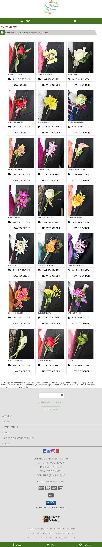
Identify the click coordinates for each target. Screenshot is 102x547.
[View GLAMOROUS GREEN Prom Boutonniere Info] (51, 57)
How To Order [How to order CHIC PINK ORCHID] (51, 180)
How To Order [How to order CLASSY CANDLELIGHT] (21, 371)
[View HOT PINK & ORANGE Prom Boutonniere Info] (21, 296)
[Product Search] (51, 395)
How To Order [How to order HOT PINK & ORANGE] (21, 323)
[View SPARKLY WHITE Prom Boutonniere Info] (80, 57)
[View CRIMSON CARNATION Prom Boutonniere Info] (21, 105)
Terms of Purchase (52, 537)
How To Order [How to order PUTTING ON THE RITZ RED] (21, 84)
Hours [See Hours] (85, 544)
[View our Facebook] (44, 452)
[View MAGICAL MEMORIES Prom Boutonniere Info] (80, 296)
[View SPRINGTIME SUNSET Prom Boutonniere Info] (80, 200)
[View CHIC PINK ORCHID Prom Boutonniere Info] (51, 153)
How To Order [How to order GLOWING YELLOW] (51, 323)
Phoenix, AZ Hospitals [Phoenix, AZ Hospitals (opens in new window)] (64, 529)
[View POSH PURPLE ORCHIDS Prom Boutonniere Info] (80, 248)
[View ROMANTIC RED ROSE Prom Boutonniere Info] (51, 344)
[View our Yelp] (57, 452)
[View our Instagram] (53, 452)
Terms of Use (69, 537)
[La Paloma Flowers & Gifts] (51, 14)
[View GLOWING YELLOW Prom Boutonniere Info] (51, 296)
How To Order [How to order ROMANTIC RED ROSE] (51, 371)
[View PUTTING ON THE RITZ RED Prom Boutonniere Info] (21, 57)
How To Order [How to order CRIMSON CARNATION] (21, 132)
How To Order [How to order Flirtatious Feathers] (51, 275)
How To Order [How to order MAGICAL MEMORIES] (81, 323)
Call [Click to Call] (17, 544)
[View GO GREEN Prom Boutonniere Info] (80, 344)
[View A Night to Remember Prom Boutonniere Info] (80, 105)
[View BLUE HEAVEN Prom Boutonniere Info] (21, 248)
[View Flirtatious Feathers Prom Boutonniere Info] (51, 248)
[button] (51, 503)
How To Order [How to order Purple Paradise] (21, 228)
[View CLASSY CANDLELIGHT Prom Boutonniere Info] (21, 344)
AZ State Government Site (61, 533)
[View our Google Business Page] (49, 452)
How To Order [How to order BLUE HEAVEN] (21, 275)
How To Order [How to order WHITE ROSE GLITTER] (51, 228)
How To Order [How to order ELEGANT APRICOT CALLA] (81, 180)
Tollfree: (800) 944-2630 (51, 475)
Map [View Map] (51, 544)
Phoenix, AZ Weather (37, 533)
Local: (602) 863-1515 (51, 471)
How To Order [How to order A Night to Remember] (81, 132)
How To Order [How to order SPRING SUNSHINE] (51, 132)
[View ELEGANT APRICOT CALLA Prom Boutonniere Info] (80, 153)
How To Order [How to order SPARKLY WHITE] (81, 84)
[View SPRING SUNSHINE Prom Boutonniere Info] (51, 105)
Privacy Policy (34, 537)
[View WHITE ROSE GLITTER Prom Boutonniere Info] (51, 200)
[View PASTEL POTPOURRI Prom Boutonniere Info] (21, 153)
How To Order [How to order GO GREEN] (81, 371)
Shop (25, 21)
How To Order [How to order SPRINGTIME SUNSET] (81, 228)
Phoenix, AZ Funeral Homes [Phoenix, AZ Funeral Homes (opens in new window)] (39, 529)
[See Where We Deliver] (51, 409)
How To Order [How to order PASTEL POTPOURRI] (21, 180)
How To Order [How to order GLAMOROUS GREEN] (51, 84)
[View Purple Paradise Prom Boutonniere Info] (21, 200)
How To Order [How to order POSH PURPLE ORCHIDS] (81, 275)
